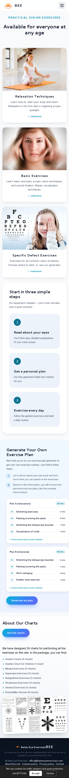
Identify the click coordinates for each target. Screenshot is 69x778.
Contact (60, 764)
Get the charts (16, 632)
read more (34, 196)
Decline (50, 773)
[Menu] (62, 5)
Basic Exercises (34, 176)
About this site (12, 764)
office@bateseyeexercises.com (46, 761)
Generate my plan (22, 600)
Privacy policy (46, 764)
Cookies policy (30, 764)
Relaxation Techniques (34, 96)
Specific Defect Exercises (34, 255)
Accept (35, 773)
